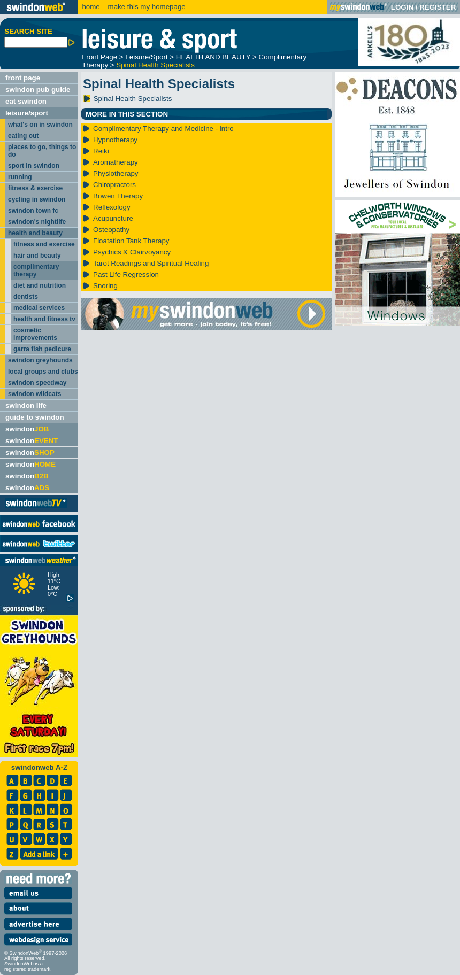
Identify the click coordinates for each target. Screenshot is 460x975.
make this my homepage (146, 7)
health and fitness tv (44, 319)
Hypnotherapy (115, 140)
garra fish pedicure (42, 349)
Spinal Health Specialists (155, 65)
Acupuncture (113, 218)
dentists (25, 296)
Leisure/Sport (146, 57)
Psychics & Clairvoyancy (132, 252)
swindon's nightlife (37, 222)
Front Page (99, 57)
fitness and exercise (44, 244)
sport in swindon (33, 165)
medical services (39, 308)
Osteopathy (111, 230)
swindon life (26, 405)
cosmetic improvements (35, 334)
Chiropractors (114, 185)
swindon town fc (33, 210)
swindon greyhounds (40, 360)
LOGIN (402, 7)
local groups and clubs (43, 371)
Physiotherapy (115, 173)
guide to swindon (34, 417)
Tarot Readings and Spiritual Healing (151, 263)
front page (22, 78)
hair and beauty (37, 255)
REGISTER (437, 7)
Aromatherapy (115, 162)
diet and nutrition (39, 285)
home (90, 7)
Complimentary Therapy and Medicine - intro (163, 129)
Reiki (101, 151)
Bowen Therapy (118, 196)
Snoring (105, 286)
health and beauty (35, 233)
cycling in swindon (36, 199)
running (20, 177)
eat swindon (26, 101)
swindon (27, 429)
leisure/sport (26, 113)
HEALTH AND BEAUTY (213, 57)
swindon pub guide (37, 90)
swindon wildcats (34, 394)
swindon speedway (37, 382)
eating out (23, 136)
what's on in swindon (40, 124)
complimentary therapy (36, 270)
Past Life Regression (126, 274)
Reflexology (112, 207)
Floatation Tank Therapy (131, 241)
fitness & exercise (35, 188)
